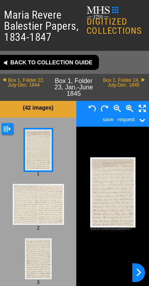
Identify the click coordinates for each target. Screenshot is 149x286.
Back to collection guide (51, 62)
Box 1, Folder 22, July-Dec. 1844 (26, 82)
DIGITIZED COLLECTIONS (114, 21)
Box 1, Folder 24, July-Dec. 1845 (121, 82)
